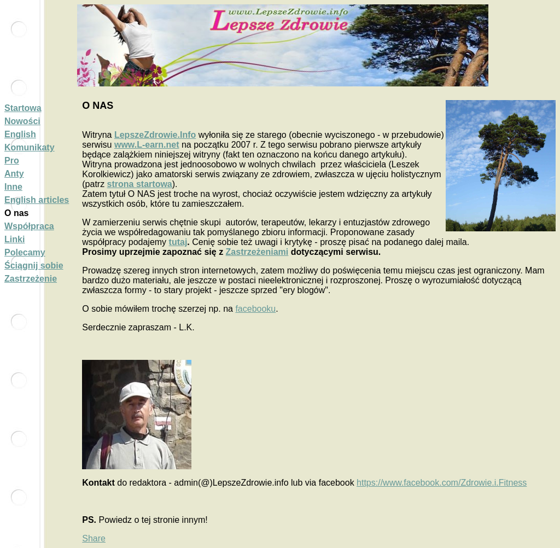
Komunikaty (29, 147)
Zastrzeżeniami (257, 251)
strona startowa (139, 184)
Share (94, 538)
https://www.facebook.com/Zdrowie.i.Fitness (442, 482)
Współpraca (29, 226)
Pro (11, 160)
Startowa (23, 108)
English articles (36, 200)
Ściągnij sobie (33, 265)
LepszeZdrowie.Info (155, 134)
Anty (14, 173)
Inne (13, 186)
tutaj (178, 242)
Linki (14, 239)
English (20, 134)
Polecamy (24, 252)
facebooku (255, 308)
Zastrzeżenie (30, 278)
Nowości (22, 121)
